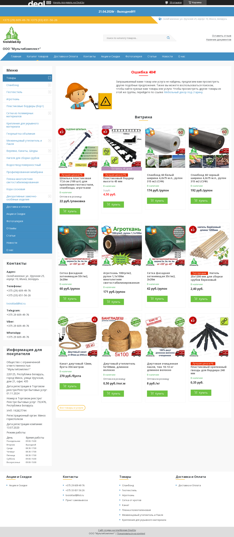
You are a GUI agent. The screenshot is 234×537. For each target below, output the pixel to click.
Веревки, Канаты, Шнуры (22, 151)
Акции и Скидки (110, 56)
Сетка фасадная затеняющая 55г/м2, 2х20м (74, 276)
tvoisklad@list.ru (16, 303)
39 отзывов (176, 2)
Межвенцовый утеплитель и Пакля (24, 142)
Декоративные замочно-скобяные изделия (21, 198)
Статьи (152, 56)
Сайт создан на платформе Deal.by (117, 530)
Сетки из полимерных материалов (19, 114)
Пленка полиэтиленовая (136, 510)
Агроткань (12, 99)
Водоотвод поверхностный (23, 165)
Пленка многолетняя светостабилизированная (22, 180)
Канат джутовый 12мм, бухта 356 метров (76, 365)
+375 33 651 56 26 (75, 490)
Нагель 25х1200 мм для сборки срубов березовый (207, 276)
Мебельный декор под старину (183, 92)
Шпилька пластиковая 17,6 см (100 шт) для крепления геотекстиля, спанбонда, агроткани (77, 183)
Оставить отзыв (221, 36)
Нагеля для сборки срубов (22, 158)
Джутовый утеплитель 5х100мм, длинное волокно (119, 367)
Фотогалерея (133, 56)
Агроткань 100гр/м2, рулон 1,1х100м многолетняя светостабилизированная (121, 277)
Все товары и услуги (71, 407)
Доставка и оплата (18, 206)
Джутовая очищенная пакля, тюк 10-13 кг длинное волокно (162, 367)
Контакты (89, 56)
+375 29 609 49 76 (75, 485)
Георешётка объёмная (20, 133)
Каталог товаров (37, 56)
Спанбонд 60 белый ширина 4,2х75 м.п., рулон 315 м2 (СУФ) (164, 178)
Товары (11, 78)
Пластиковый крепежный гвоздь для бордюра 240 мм (209, 370)
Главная (16, 56)
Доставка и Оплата (66, 56)
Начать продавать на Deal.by (68, 2)
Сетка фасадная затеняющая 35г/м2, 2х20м (161, 276)
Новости (167, 56)
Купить (72, 211)
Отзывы (11, 228)
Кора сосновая (15, 189)
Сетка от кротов (131, 500)
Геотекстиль (14, 92)
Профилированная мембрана (24, 172)
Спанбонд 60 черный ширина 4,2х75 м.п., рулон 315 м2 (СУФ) (208, 178)
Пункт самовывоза (77, 500)
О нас (181, 56)
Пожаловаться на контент (131, 533)
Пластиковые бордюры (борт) (25, 106)
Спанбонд (12, 85)
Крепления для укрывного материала (22, 125)
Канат (125, 505)
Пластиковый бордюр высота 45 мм (118, 179)
